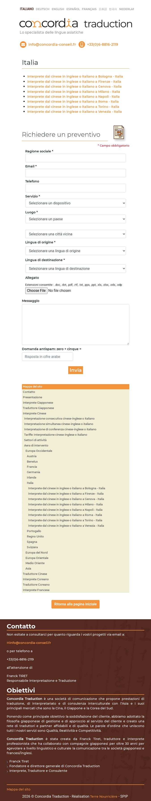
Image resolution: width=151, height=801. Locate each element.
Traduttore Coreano (36, 584)
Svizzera (32, 547)
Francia (32, 466)
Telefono (32, 181)
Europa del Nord (37, 552)
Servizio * (32, 196)
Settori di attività (35, 440)
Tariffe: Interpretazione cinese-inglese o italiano (55, 434)
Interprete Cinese (34, 413)
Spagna (32, 541)
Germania (33, 472)
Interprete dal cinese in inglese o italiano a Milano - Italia (73, 92)
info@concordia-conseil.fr (30, 643)
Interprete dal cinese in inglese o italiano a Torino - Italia (73, 107)
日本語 (103, 9)
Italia (30, 483)
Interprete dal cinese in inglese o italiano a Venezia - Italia (74, 112)
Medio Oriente (35, 563)
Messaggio (30, 301)
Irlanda (31, 477)
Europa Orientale (37, 558)
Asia (28, 568)
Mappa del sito (32, 386)
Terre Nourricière (103, 797)
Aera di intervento (36, 445)
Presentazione (32, 397)
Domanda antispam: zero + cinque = (51, 349)
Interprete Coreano (36, 579)
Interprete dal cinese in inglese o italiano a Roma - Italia (73, 102)
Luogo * (31, 212)
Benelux (32, 461)
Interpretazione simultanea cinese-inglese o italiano (58, 424)
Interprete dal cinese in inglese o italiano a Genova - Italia (74, 86)
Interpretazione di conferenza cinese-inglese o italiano (60, 429)
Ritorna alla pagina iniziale (75, 604)
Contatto (29, 392)
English (58, 9)
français (89, 9)
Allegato (32, 278)
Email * (31, 166)
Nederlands (129, 9)
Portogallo (34, 531)
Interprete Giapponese (38, 402)
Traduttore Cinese (35, 574)
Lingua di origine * (40, 242)
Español (73, 9)
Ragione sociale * (39, 151)
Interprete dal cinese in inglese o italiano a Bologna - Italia (75, 76)
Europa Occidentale (39, 450)
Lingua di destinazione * (45, 260)
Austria (31, 456)
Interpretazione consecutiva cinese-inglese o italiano (59, 418)
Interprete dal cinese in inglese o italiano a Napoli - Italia (73, 97)
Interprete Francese (36, 590)
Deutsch (42, 9)
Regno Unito (35, 536)
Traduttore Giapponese (38, 408)
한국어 (113, 9)
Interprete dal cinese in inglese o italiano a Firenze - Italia (74, 82)
